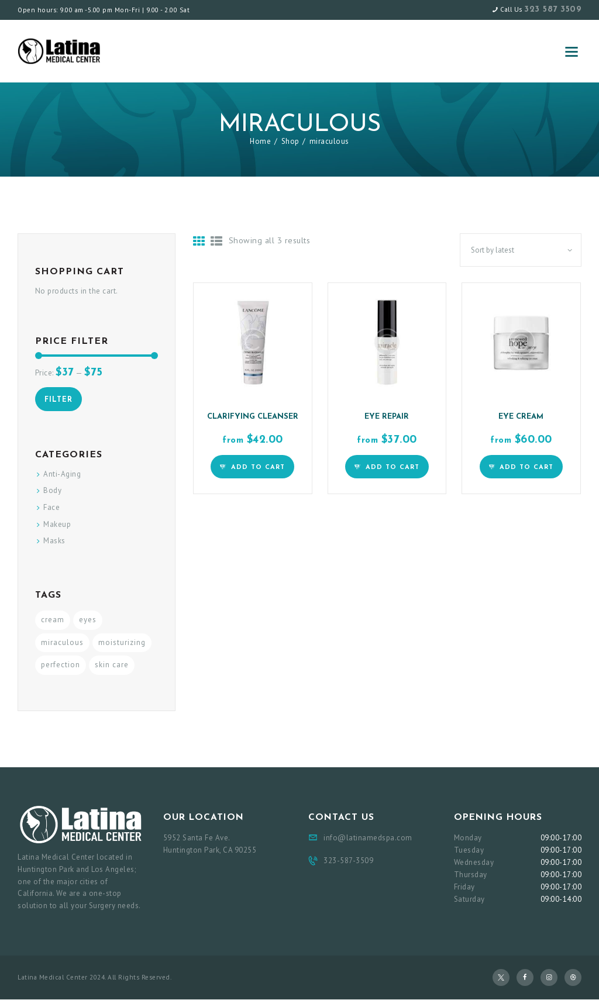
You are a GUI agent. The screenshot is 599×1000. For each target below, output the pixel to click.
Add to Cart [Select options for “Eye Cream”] (526, 467)
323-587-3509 (348, 860)
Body (52, 490)
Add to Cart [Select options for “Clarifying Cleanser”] (258, 467)
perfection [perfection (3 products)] (60, 665)
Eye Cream (520, 416)
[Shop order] (520, 250)
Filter (58, 400)
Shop (290, 141)
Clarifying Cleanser (252, 416)
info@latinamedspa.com (367, 838)
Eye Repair (386, 416)
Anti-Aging (62, 474)
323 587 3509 (552, 9)
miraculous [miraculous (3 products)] (62, 642)
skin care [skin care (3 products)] (112, 665)
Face (51, 507)
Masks (54, 541)
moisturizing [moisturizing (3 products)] (122, 642)
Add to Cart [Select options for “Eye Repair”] (392, 467)
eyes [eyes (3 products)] (88, 620)
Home (260, 141)
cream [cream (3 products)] (52, 620)
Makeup (57, 524)
